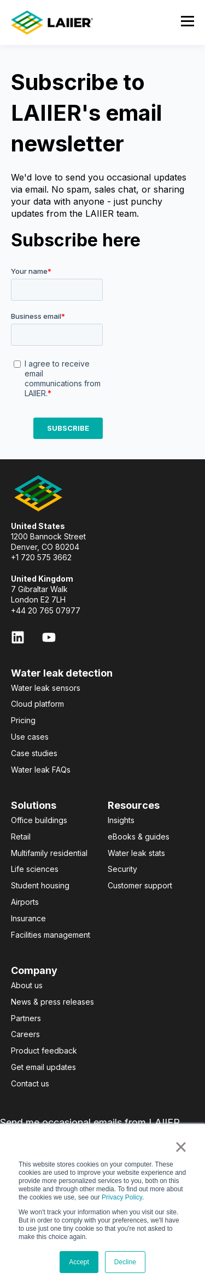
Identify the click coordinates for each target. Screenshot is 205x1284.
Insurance (28, 918)
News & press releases (52, 1001)
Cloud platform (37, 703)
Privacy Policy (122, 1197)
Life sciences (34, 869)
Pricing (23, 720)
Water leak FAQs (41, 769)
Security (122, 869)
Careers (25, 1034)
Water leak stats (136, 853)
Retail (21, 836)
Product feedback (44, 1050)
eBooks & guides (138, 836)
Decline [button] (125, 1262)
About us (27, 985)
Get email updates (43, 1067)
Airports (25, 901)
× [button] (180, 1147)
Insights (121, 820)
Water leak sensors (45, 687)
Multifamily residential (49, 853)
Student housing (40, 885)
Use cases (30, 736)
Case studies (34, 753)
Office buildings (39, 820)
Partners (26, 1018)
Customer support (140, 885)
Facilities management (50, 934)
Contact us (30, 1083)
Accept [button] (79, 1262)
